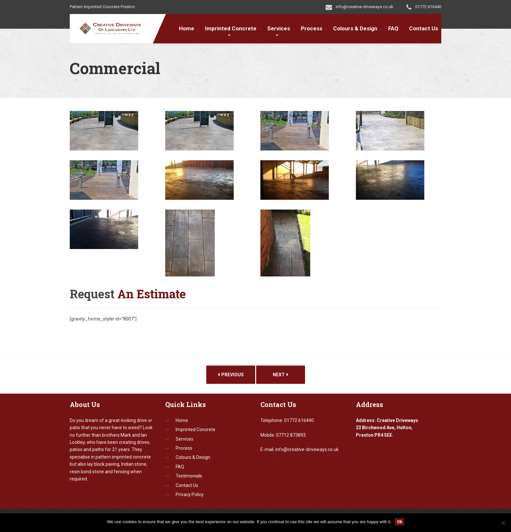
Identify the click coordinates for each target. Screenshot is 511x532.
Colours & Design (355, 28)
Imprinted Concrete (230, 28)
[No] (503, 523)
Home (186, 28)
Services (278, 28)
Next (280, 374)
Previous (231, 374)
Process (311, 28)
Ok (399, 521)
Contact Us (423, 28)
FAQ (393, 28)
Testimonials (189, 475)
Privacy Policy (190, 494)
